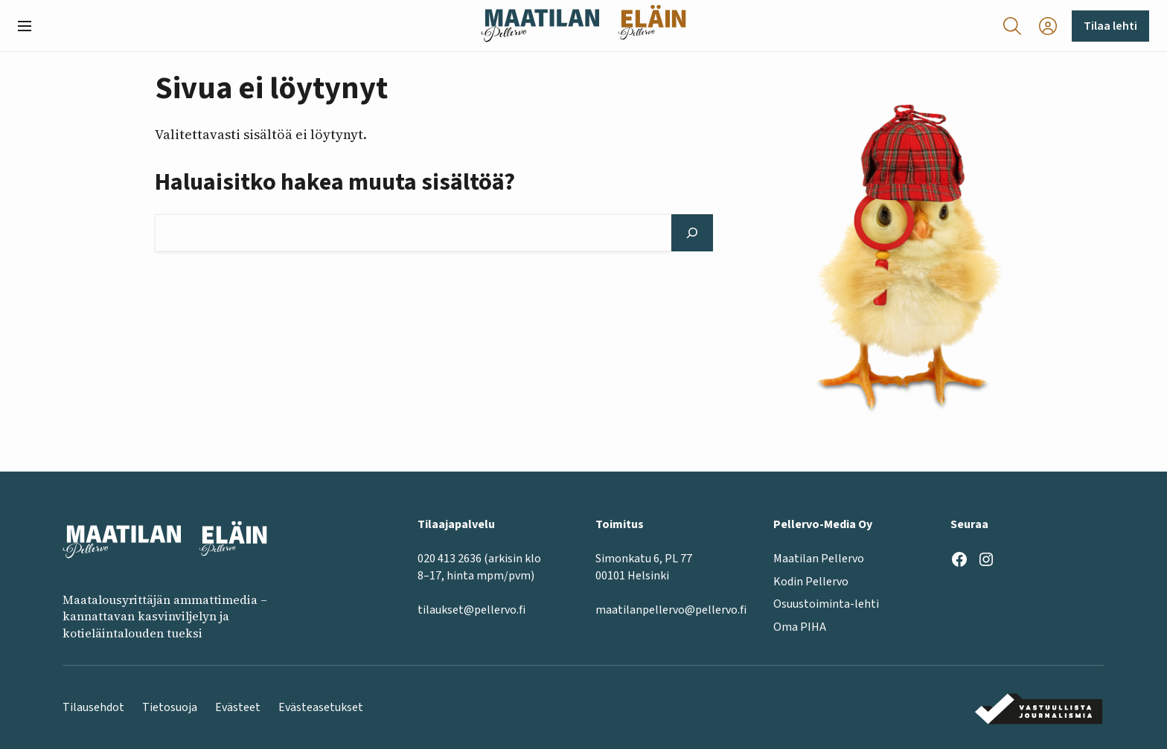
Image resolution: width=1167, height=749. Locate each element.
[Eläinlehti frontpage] (652, 25)
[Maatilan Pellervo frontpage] (540, 25)
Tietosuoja (169, 707)
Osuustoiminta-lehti (826, 604)
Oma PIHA (799, 626)
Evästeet (237, 707)
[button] (30, 26)
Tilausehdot (93, 707)
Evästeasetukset (320, 707)
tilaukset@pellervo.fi (471, 610)
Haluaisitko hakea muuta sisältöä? (335, 182)
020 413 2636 (450, 558)
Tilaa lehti (1110, 26)
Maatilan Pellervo (818, 558)
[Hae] (692, 232)
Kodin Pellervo (810, 581)
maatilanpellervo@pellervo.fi (670, 610)
